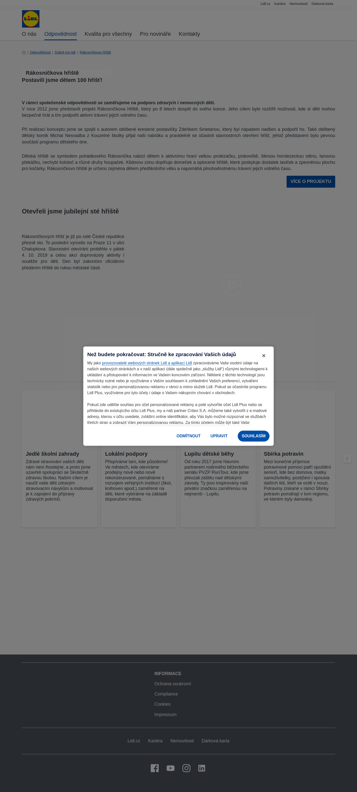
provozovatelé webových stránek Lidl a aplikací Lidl (147, 363)
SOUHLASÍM (254, 436)
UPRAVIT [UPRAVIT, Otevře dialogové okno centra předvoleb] (219, 436)
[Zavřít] (264, 356)
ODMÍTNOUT (189, 436)
